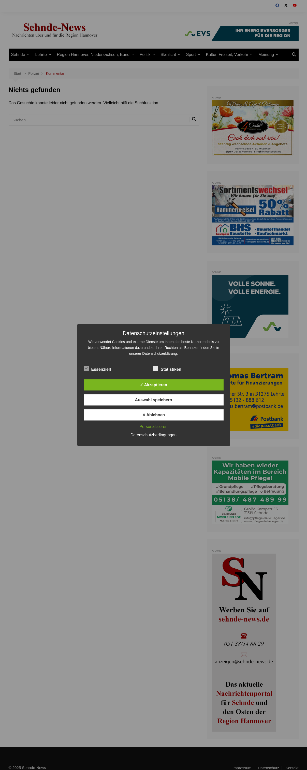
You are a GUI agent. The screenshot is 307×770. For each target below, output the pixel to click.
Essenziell (97, 368)
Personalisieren (153, 426)
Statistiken (167, 368)
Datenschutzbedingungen (153, 435)
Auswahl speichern (153, 400)
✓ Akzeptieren (153, 385)
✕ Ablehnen (153, 415)
